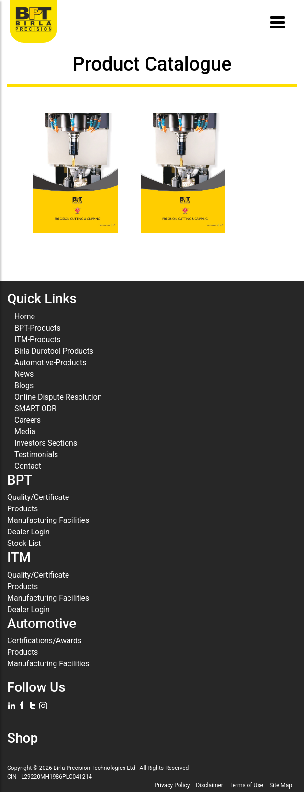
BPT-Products (37, 327)
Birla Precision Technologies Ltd (94, 768)
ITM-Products (37, 339)
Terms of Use (246, 785)
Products (22, 508)
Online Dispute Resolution (58, 397)
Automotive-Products (50, 362)
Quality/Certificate (38, 497)
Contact (27, 466)
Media (24, 431)
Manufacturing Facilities (48, 520)
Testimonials (36, 454)
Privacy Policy (172, 785)
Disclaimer (209, 785)
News (24, 373)
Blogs (24, 385)
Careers (27, 420)
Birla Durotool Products (53, 350)
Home (24, 316)
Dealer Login (28, 531)
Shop (22, 738)
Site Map (281, 785)
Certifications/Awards (44, 640)
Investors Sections (45, 443)
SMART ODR (35, 408)
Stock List (24, 543)
